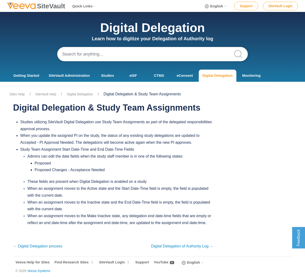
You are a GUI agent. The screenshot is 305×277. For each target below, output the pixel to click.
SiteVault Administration (69, 75)
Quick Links (84, 6)
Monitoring (251, 75)
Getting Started (26, 75)
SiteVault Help (45, 94)
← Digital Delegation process (37, 246)
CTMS (159, 75)
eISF (133, 75)
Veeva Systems (38, 271)
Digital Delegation (218, 75)
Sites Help (17, 94)
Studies (107, 75)
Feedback (298, 237)
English (216, 6)
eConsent (185, 75)
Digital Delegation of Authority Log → (182, 246)
